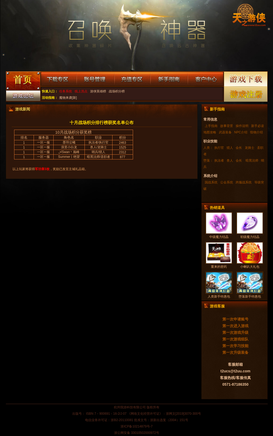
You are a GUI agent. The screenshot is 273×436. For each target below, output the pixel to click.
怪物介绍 (256, 132)
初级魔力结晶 (249, 237)
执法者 (219, 160)
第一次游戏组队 (235, 339)
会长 (239, 148)
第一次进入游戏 (235, 326)
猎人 (230, 148)
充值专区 (132, 79)
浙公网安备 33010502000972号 (136, 433)
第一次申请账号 (235, 319)
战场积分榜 (117, 91)
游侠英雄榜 (98, 91)
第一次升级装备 (235, 352)
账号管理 (95, 79)
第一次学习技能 (235, 346)
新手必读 (257, 126)
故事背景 (226, 126)
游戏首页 (23, 81)
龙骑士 (249, 148)
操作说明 (242, 126)
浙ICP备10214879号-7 (136, 426)
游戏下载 (246, 79)
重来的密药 (219, 267)
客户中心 (205, 79)
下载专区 (59, 79)
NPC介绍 (240, 132)
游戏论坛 (23, 97)
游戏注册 (246, 94)
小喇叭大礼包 (249, 267)
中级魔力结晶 (218, 237)
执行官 (219, 148)
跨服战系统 (244, 182)
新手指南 (169, 79)
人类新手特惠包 (219, 296)
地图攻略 (209, 132)
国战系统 (211, 182)
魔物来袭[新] (68, 98)
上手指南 (211, 126)
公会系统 (226, 182)
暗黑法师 (251, 160)
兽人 (230, 160)
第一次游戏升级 (235, 332)
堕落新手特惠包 (250, 296)
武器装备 (225, 132)
